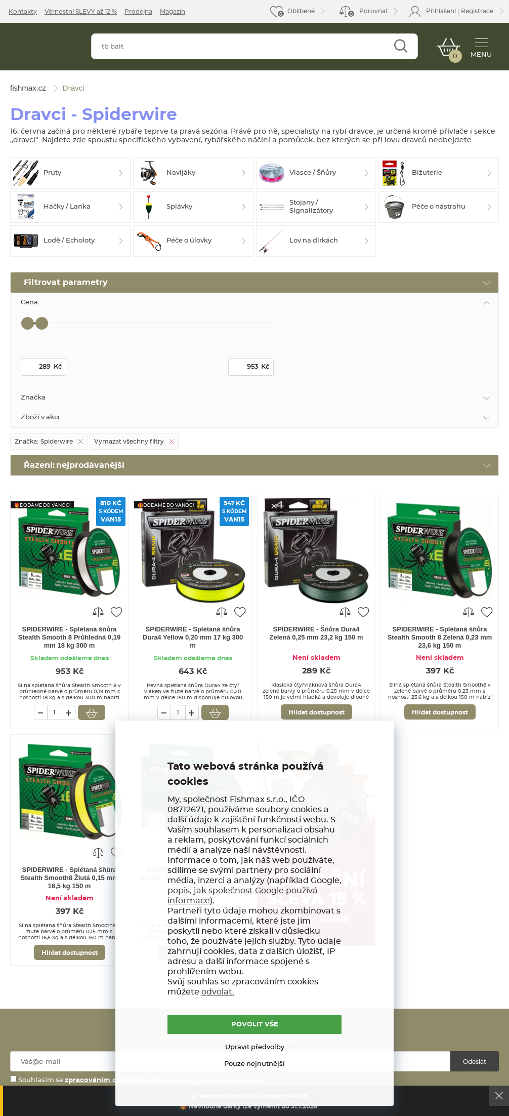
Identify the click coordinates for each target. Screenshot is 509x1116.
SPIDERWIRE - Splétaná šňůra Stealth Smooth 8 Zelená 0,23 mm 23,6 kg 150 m (440, 637)
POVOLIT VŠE (254, 1024)
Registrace (477, 11)
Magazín (172, 12)
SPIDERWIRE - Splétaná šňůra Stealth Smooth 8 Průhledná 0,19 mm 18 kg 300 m (69, 637)
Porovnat (367, 13)
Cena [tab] (29, 302)
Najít (400, 46)
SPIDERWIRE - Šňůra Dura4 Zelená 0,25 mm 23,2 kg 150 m (316, 633)
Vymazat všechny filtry (129, 442)
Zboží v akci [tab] (40, 417)
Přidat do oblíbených (116, 611)
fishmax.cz (44, 49)
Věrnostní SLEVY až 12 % (81, 12)
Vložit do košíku (91, 712)
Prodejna (138, 12)
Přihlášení (441, 11)
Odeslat (474, 1062)
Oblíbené (301, 11)
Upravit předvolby (254, 1047)
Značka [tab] (33, 397)
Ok (499, 1096)
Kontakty (23, 12)
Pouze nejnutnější (254, 1064)
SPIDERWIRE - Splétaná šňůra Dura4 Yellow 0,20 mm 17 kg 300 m (193, 637)
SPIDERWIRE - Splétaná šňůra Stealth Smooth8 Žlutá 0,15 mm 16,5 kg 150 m (69, 878)
